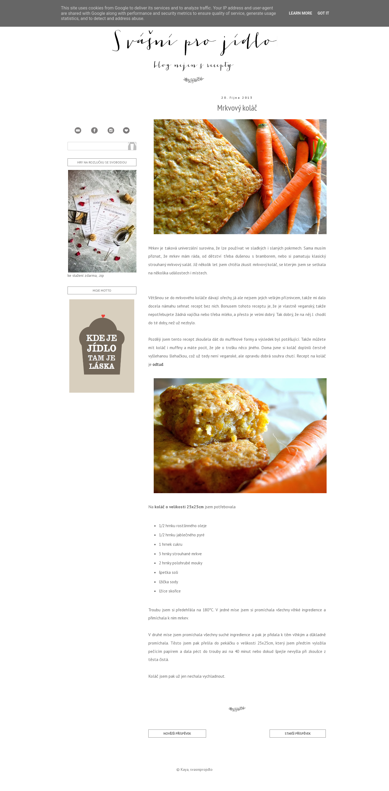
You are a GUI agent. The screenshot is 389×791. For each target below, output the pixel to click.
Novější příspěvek (177, 733)
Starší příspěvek (298, 733)
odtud (158, 364)
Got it (323, 13)
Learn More (300, 13)
